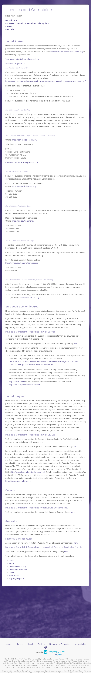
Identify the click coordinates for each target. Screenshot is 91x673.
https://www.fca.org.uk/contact (18, 481)
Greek (11, 572)
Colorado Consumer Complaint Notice (21, 162)
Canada (9, 26)
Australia (9, 29)
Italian (11, 560)
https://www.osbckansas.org (24, 186)
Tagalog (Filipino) (16, 578)
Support (9, 644)
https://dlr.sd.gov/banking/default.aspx (21, 263)
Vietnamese (14, 575)
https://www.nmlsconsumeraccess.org (66, 51)
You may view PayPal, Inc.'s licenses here (22, 59)
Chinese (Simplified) (17, 566)
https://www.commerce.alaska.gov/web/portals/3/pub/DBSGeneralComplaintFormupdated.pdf (45, 81)
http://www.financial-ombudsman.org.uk (28, 472)
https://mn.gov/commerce (23, 221)
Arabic (12, 563)
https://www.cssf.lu (17, 381)
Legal (30, 644)
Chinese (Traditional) (18, 569)
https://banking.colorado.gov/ (24, 140)
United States (11, 20)
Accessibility (80, 644)
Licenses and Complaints (60, 644)
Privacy (20, 644)
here (75, 343)
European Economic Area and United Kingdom (27, 23)
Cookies (41, 644)
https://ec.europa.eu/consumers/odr (24, 384)
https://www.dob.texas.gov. (29, 297)
